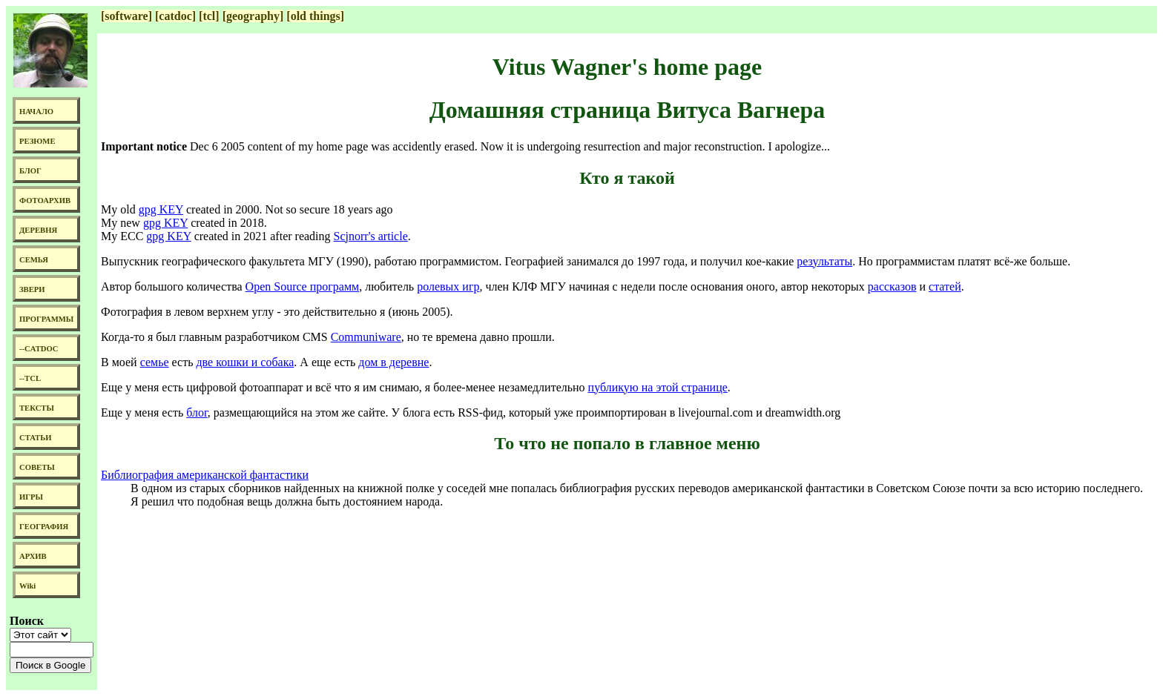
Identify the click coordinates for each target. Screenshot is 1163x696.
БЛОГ (30, 171)
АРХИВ (33, 556)
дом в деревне (393, 362)
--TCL (30, 378)
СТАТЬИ (35, 438)
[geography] (253, 16)
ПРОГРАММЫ (46, 319)
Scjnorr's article (371, 236)
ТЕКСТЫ (36, 408)
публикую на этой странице (658, 387)
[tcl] (209, 16)
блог (196, 412)
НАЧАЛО (36, 111)
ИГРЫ (31, 497)
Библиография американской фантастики (205, 474)
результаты (824, 261)
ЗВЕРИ (32, 289)
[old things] (315, 16)
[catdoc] (175, 16)
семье (154, 362)
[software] (126, 16)
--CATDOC (39, 349)
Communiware (366, 337)
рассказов (892, 286)
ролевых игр (448, 286)
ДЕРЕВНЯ (38, 230)
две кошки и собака (245, 362)
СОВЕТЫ (37, 467)
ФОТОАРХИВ (44, 200)
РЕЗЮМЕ (37, 141)
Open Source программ (303, 286)
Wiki (27, 586)
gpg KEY (161, 209)
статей (945, 286)
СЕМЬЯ (33, 260)
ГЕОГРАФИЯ (43, 527)
